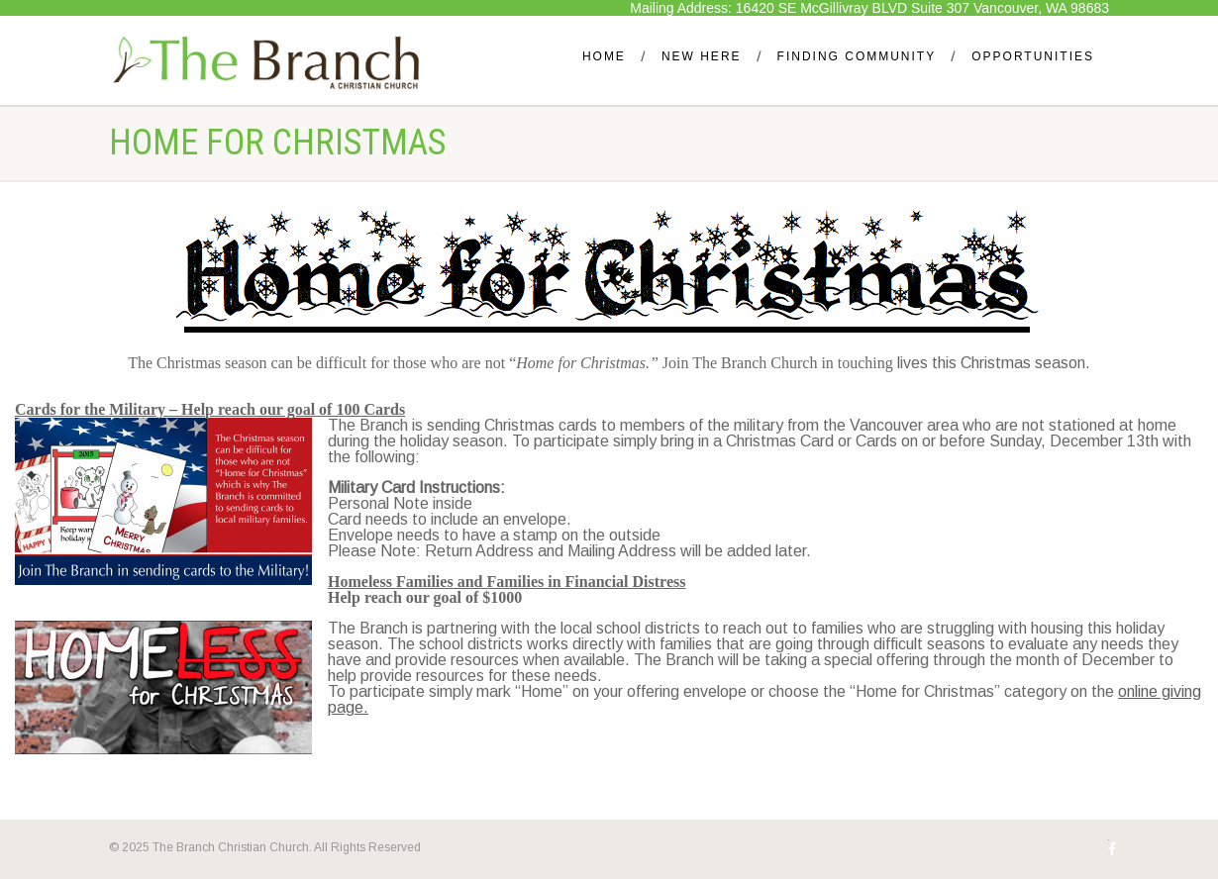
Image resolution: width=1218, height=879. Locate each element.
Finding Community (857, 56)
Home (604, 56)
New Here (701, 56)
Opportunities (1032, 56)
